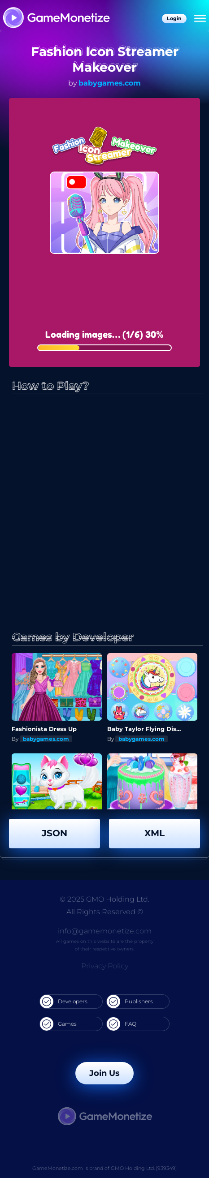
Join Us (104, 1073)
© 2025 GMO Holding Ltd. (104, 899)
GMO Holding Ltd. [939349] (144, 1168)
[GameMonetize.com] (56, 18)
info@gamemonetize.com (105, 931)
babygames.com (109, 83)
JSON (54, 833)
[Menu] (200, 18)
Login (174, 18)
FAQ (121, 1024)
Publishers (130, 1001)
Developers (63, 1001)
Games (58, 1024)
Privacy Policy (104, 966)
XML (154, 833)
